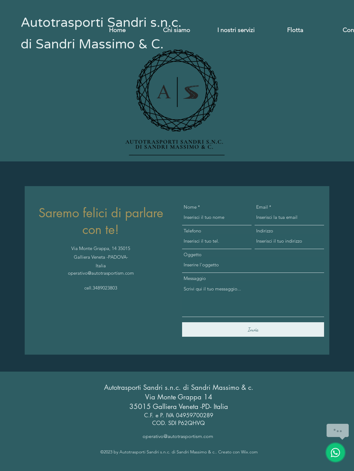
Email (262, 207)
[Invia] (253, 329)
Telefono (192, 230)
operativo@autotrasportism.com (101, 273)
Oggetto (193, 254)
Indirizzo (264, 230)
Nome (190, 207)
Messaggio (195, 278)
